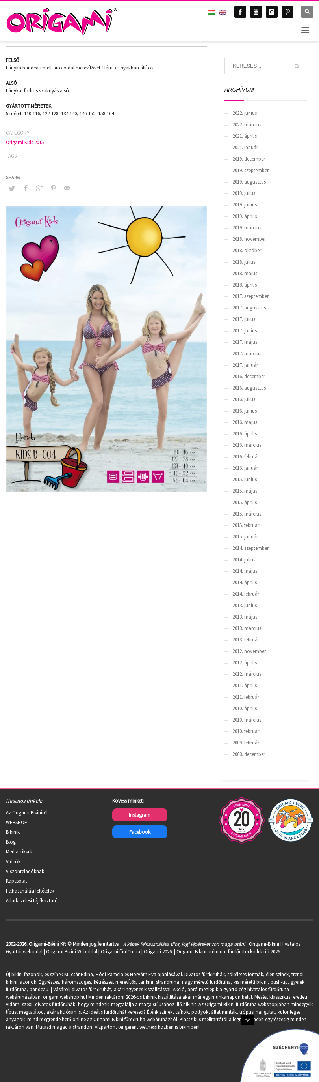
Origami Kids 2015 (25, 142)
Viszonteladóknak (25, 871)
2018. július (243, 262)
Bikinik (13, 832)
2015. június (244, 479)
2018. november (249, 239)
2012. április (244, 662)
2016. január (245, 468)
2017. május (244, 342)
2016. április (244, 433)
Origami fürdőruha (120, 951)
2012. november (249, 651)
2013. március (246, 628)
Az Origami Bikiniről (27, 812)
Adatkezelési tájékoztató (32, 900)
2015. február (245, 525)
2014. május (244, 571)
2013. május (244, 616)
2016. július (243, 399)
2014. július (243, 559)
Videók (13, 861)
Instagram (139, 815)
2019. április (244, 216)
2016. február (245, 456)
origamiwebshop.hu (64, 997)
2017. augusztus (249, 307)
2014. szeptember (250, 548)
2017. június (244, 330)
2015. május (244, 491)
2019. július (243, 193)
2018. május (244, 273)
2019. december (248, 159)
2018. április (244, 284)
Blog (11, 841)
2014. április (244, 582)
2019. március (246, 227)
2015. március (246, 513)
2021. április (244, 136)
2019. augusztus (249, 181)
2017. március (246, 353)
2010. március (246, 719)
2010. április (244, 708)
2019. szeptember (250, 170)
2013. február (245, 639)
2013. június (244, 605)
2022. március (246, 124)
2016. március (246, 445)
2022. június (244, 113)
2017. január (245, 365)
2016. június (244, 410)
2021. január (245, 147)
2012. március (246, 674)
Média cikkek (19, 851)
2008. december (248, 754)
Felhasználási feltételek (30, 890)
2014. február (245, 594)
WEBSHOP (17, 822)
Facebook (139, 832)
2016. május (244, 422)
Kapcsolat (16, 881)
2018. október (246, 250)
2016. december (248, 376)
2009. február (245, 742)
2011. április (244, 685)
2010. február (245, 731)
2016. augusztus (249, 387)
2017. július (243, 319)
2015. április (244, 502)
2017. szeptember (250, 296)
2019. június (244, 204)
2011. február (245, 697)
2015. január (245, 536)
